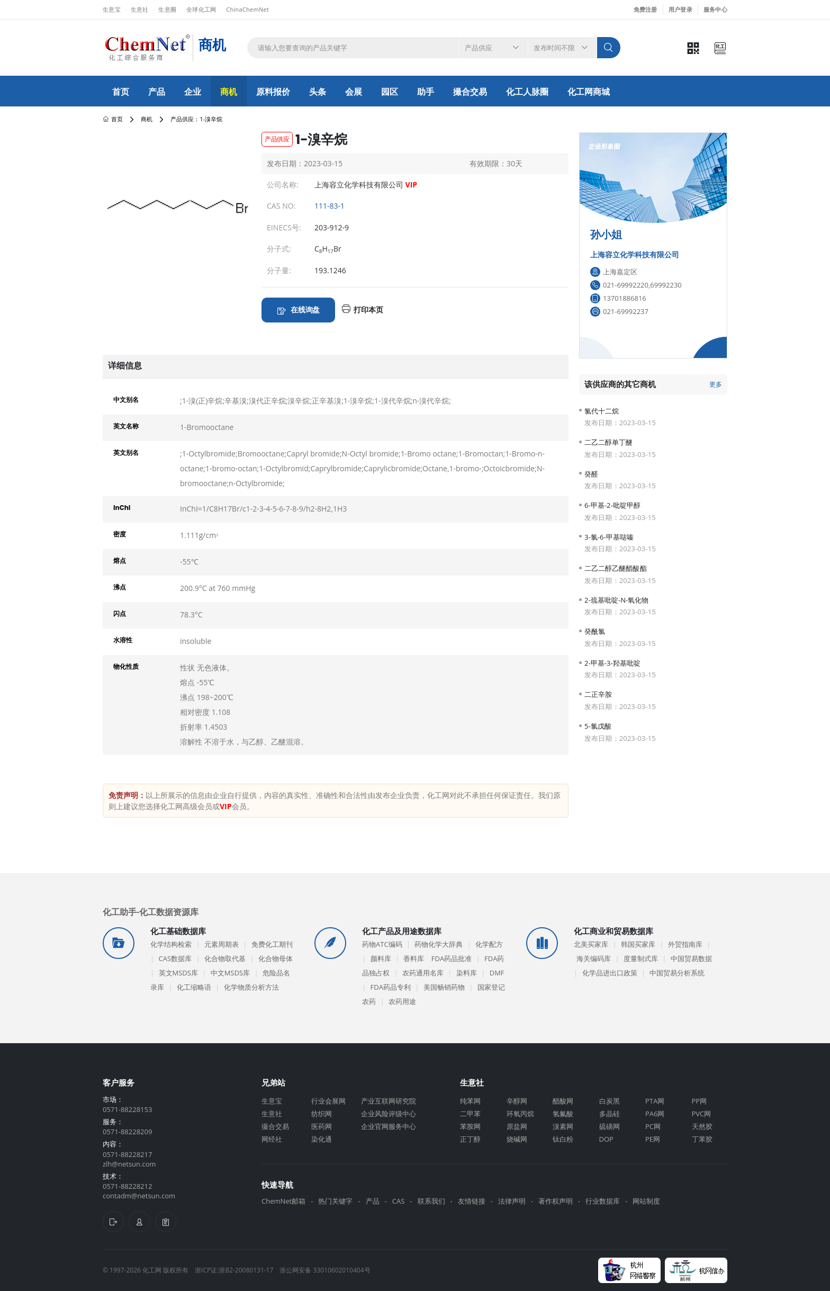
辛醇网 (517, 1101)
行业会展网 (328, 1101)
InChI (121, 507)
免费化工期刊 (272, 944)
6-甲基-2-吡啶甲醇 (612, 505)
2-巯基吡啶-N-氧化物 (616, 600)
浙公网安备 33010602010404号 (324, 1270)
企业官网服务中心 (388, 1126)
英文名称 (126, 426)
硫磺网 (609, 1126)
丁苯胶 (702, 1139)
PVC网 (701, 1113)
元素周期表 (221, 944)
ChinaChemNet (247, 9)
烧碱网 (517, 1139)
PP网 (699, 1101)
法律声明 (512, 1201)
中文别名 (126, 399)
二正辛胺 (598, 694)
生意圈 (167, 9)
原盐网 (517, 1126)
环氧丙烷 (520, 1113)
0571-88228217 (127, 1154)
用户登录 (680, 9)
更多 (715, 384)
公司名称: (283, 185)
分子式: (279, 249)
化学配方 (489, 944)
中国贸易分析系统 (677, 973)
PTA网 (654, 1101)
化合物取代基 (225, 958)
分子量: (279, 270)
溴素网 (563, 1126)
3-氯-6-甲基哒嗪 (609, 537)
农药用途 (402, 1001)
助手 (425, 91)
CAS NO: (281, 206)
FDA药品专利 (391, 987)
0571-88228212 (127, 1186)
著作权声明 (555, 1201)
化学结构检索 (171, 944)
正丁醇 (470, 1139)
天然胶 (702, 1126)
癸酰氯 (594, 631)
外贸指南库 (685, 944)
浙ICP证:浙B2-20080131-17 (234, 1270)
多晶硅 (609, 1113)
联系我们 (431, 1201)
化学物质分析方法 (251, 987)
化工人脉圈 (527, 91)
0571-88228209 (127, 1131)
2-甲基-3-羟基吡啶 (612, 663)
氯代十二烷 (601, 411)
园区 (389, 91)
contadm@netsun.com (139, 1195)
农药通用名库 (423, 973)
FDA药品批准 (451, 958)
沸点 (119, 586)
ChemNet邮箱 (283, 1201)
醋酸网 (563, 1101)
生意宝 (112, 9)
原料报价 (273, 91)
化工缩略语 (194, 987)
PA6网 (654, 1113)
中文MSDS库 (230, 973)
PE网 (652, 1139)
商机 (228, 91)
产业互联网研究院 (388, 1101)
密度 (119, 534)
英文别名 (126, 452)
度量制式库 (641, 958)
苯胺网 (470, 1126)
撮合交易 (470, 91)
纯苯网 (470, 1101)
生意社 (140, 9)
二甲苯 (470, 1113)
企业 (192, 91)
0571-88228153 (127, 1109)
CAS (398, 1201)
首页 (120, 91)
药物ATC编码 (382, 944)
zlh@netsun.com (129, 1164)
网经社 (271, 1139)
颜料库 (381, 958)
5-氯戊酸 (597, 726)
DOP (606, 1139)
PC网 (653, 1126)
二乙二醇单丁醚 (608, 442)
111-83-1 (329, 206)
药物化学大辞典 (438, 944)
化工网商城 (588, 91)
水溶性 (122, 639)
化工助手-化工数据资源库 (151, 911)
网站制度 (646, 1201)
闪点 (119, 613)
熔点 (119, 560)
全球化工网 (201, 9)
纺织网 (321, 1113)
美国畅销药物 (444, 987)
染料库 (466, 973)
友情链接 (471, 1201)
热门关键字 (335, 1201)
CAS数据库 (175, 958)
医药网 (321, 1126)
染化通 (321, 1139)
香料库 (413, 958)
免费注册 (645, 9)
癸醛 (591, 474)
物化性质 (126, 666)
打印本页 (368, 309)
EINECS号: (284, 227)
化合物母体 (275, 958)
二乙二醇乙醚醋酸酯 (615, 568)
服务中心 (715, 9)
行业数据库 (602, 1201)
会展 (353, 91)
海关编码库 (593, 958)
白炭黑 (609, 1101)
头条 (317, 91)
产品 (156, 91)
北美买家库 (591, 944)
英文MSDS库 (178, 973)
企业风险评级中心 (388, 1113)
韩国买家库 (638, 944)
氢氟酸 (563, 1113)
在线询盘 (305, 309)
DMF (497, 973)
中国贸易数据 (691, 958)
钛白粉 (563, 1139)
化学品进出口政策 (609, 973)
